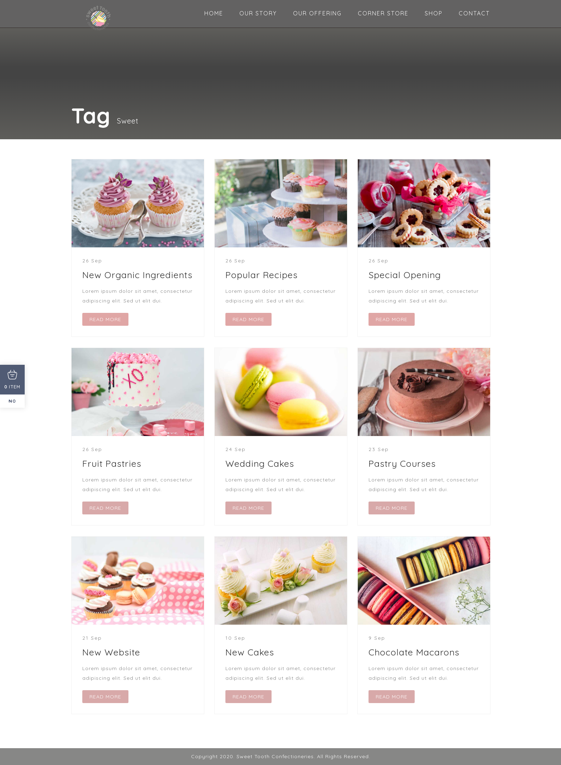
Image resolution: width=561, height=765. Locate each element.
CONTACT (474, 13)
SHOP (434, 13)
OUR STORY (258, 13)
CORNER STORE (383, 13)
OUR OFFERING (317, 13)
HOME (213, 13)
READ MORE (105, 319)
